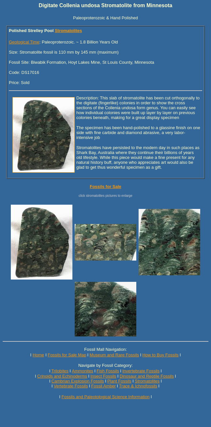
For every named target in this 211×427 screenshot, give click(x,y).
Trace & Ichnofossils (138, 386)
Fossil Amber (103, 386)
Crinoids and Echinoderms (62, 376)
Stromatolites (68, 30)
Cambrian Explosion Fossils (77, 381)
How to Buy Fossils (160, 354)
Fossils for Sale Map (67, 354)
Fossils (81, 386)
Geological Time (24, 42)
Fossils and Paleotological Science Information (106, 396)
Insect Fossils (103, 376)
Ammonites (82, 370)
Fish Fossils (108, 370)
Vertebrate (63, 386)
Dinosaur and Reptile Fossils (147, 376)
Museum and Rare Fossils (114, 354)
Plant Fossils (119, 381)
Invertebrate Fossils (141, 370)
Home (38, 354)
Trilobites (59, 370)
